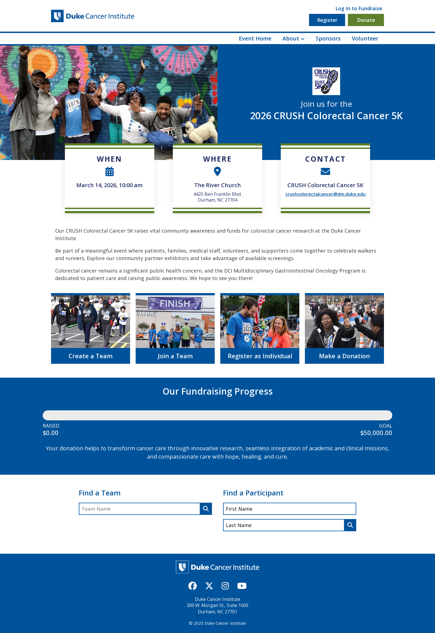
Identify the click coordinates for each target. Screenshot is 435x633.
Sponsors (328, 38)
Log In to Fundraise (358, 8)
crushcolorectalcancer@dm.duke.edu (325, 194)
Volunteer (365, 38)
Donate (366, 20)
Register (327, 20)
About (290, 38)
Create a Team (91, 356)
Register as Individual (260, 356)
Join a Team (175, 356)
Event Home (255, 38)
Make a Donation (344, 356)
